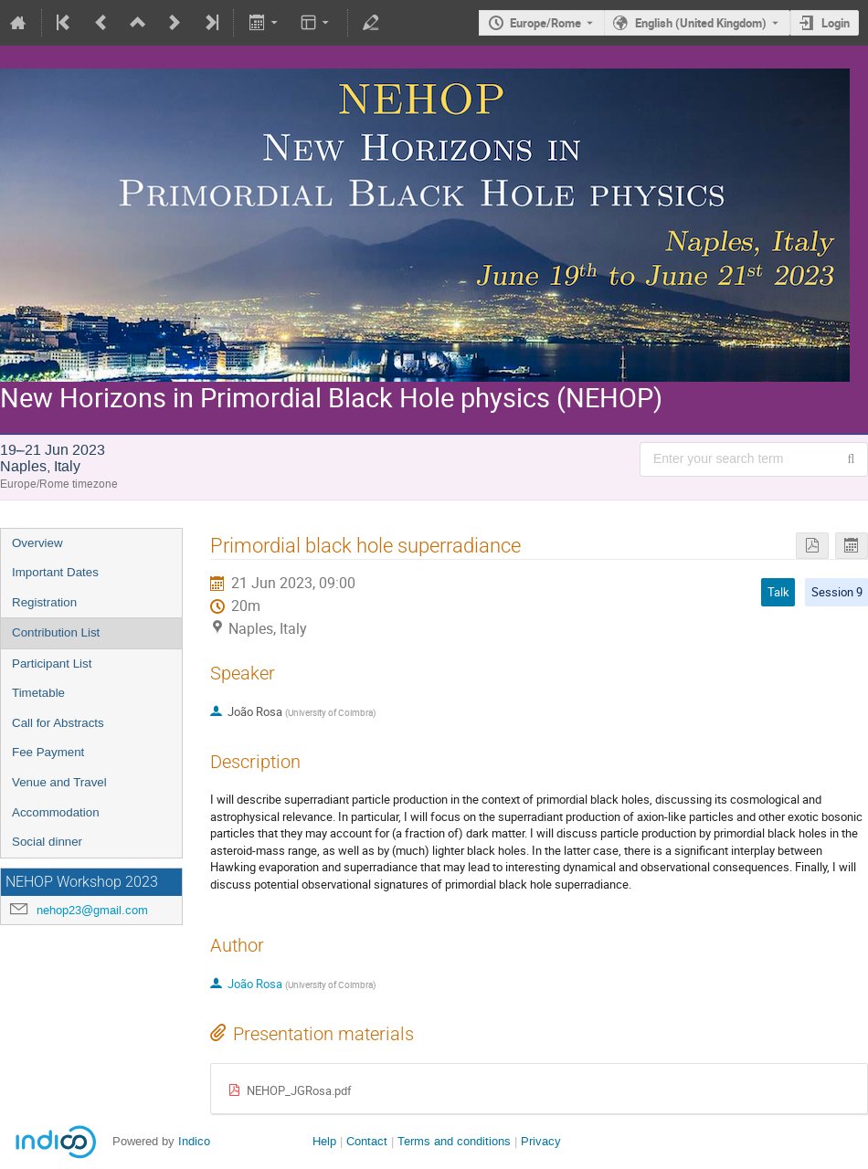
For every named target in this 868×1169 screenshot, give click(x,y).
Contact (366, 1141)
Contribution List (56, 632)
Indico (194, 1141)
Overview (37, 543)
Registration (44, 602)
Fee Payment (48, 752)
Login (835, 23)
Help (324, 1141)
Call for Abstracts (58, 723)
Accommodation (56, 812)
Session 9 (837, 592)
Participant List (51, 663)
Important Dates (55, 572)
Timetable (38, 693)
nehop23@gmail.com (92, 910)
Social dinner (47, 841)
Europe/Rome (545, 23)
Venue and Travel (59, 782)
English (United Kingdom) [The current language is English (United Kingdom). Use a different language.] (701, 23)
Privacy (541, 1141)
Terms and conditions (454, 1141)
